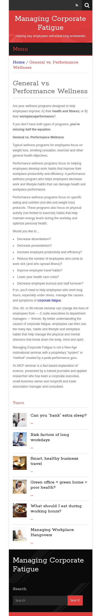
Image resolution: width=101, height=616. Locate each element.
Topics (18, 403)
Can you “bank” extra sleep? (59, 415)
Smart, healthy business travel (54, 461)
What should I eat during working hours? (56, 508)
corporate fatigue (49, 300)
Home (19, 62)
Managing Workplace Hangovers (52, 532)
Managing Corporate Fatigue (50, 23)
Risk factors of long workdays (50, 437)
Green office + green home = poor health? (59, 484)
